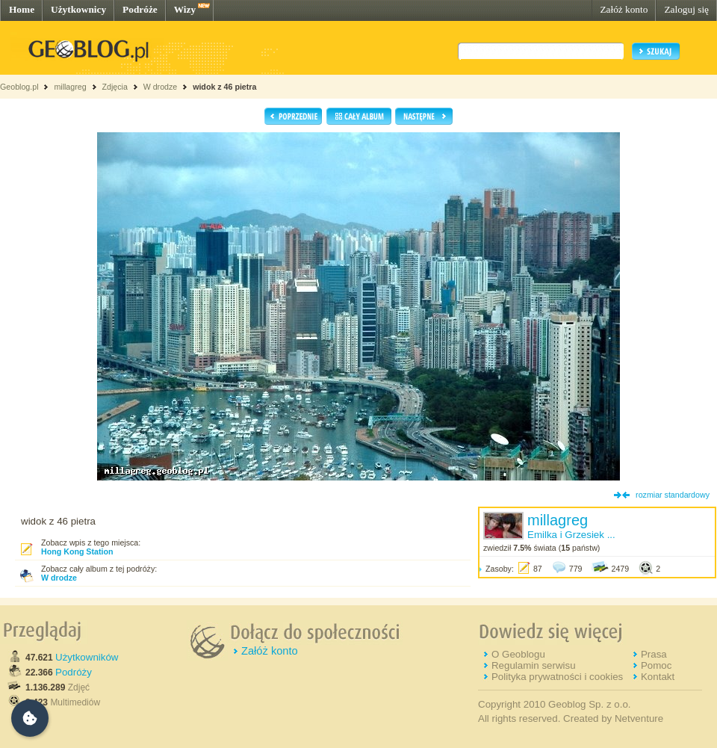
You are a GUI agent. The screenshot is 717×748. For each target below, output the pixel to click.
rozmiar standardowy (673, 494)
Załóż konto (624, 9)
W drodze (160, 86)
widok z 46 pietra (224, 86)
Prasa (654, 654)
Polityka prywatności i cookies (557, 676)
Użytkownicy (78, 9)
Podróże (140, 9)
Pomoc (656, 665)
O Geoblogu (518, 654)
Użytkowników (86, 657)
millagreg (70, 86)
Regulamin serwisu (533, 665)
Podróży (73, 672)
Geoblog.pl (19, 86)
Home (21, 9)
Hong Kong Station (77, 551)
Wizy (185, 9)
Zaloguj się (686, 9)
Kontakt (657, 676)
